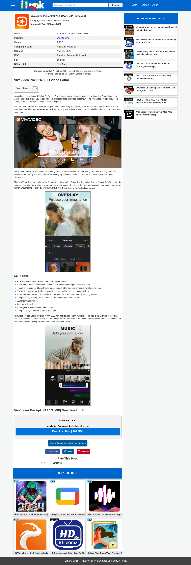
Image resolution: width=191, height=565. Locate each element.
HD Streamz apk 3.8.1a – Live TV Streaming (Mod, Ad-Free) (68, 553)
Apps (155, 5)
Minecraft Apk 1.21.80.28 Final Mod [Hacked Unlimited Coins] (156, 28)
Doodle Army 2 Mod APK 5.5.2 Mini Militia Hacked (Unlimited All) (155, 52)
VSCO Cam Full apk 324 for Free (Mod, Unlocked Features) (154, 77)
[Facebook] (52, 451)
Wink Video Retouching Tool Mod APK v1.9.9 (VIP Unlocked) (154, 113)
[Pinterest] (83, 451)
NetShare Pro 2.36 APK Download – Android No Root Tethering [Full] (152, 101)
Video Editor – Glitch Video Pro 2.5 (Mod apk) (31, 514)
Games (145, 5)
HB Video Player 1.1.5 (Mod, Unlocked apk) (31, 553)
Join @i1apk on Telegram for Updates (68, 443)
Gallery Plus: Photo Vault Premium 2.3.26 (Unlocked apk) (104, 553)
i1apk (67, 560)
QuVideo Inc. (63, 38)
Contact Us (104, 560)
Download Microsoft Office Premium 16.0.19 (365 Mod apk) (153, 65)
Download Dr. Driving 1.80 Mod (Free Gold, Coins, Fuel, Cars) (156, 89)
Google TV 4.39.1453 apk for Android (68, 514)
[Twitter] (68, 451)
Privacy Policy (88, 560)
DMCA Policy (120, 560)
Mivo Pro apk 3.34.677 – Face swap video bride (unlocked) (104, 514)
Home (133, 5)
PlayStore (62, 64)
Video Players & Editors (58, 20)
